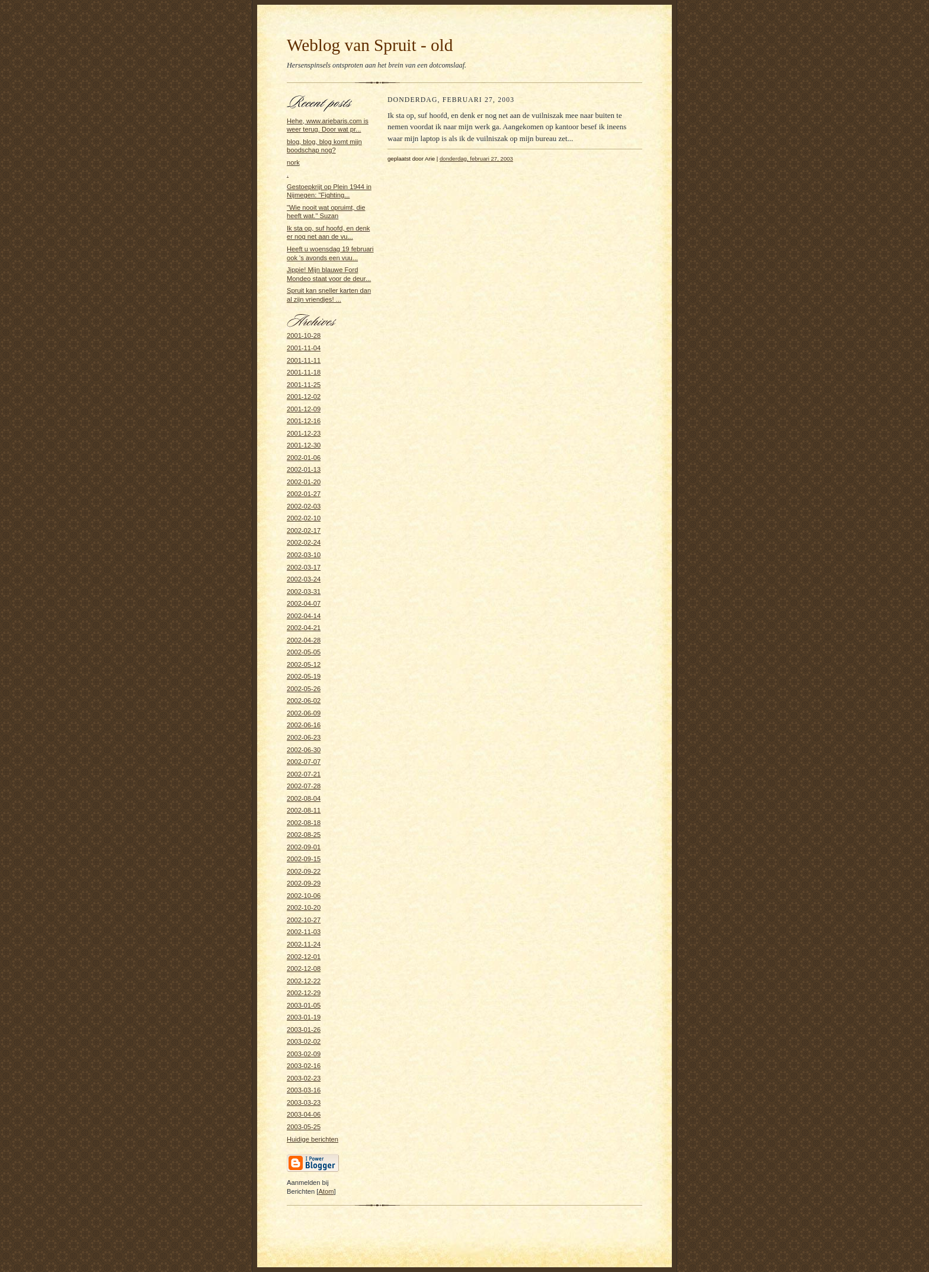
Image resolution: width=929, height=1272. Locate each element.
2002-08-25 (304, 834)
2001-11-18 (304, 372)
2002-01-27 (304, 493)
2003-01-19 (304, 1017)
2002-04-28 (304, 640)
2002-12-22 (304, 981)
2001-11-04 (304, 347)
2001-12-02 (304, 396)
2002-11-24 (304, 944)
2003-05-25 (304, 1126)
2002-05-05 (304, 652)
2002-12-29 (304, 992)
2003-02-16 (304, 1065)
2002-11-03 (304, 931)
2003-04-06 (304, 1114)
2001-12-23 (304, 433)
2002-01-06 (304, 457)
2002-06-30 (304, 749)
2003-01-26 (304, 1029)
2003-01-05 (304, 1005)
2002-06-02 (304, 700)
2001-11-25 (304, 384)
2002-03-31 (304, 591)
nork (293, 162)
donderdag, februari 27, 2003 (476, 158)
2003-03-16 (304, 1090)
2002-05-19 (304, 676)
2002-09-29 (304, 883)
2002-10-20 (304, 907)
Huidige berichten (312, 1139)
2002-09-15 (304, 858)
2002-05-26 (304, 688)
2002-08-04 (304, 798)
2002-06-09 (304, 713)
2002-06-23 (304, 737)
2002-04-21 (304, 627)
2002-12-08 (304, 968)
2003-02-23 (304, 1078)
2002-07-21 (304, 774)
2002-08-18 (304, 822)
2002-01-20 (304, 481)
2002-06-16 (304, 724)
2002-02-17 (304, 530)
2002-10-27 (304, 919)
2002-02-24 (304, 542)
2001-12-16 (304, 420)
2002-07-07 (304, 761)
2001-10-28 (304, 335)
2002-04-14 (304, 615)
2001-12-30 (304, 445)
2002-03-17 (304, 567)
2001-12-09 (304, 409)
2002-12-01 (304, 956)
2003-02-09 (304, 1053)
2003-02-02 (304, 1041)
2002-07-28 (304, 786)
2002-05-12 (304, 664)
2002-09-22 (304, 871)
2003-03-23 (304, 1102)
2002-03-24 (304, 579)
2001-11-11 (304, 360)
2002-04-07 (304, 603)
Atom (326, 1191)
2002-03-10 (304, 554)
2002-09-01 (304, 847)
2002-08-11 (304, 810)
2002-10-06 (304, 895)
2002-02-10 (304, 518)
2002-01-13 (304, 469)
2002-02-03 (304, 506)
